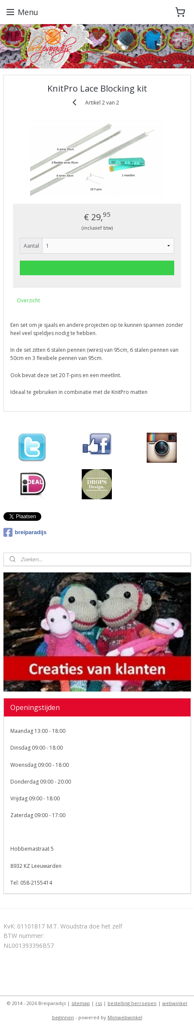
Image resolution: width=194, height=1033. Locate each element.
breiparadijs (25, 532)
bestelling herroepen (132, 1003)
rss (98, 1003)
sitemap (80, 1003)
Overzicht (28, 300)
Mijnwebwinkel (125, 1017)
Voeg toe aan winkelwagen (97, 267)
